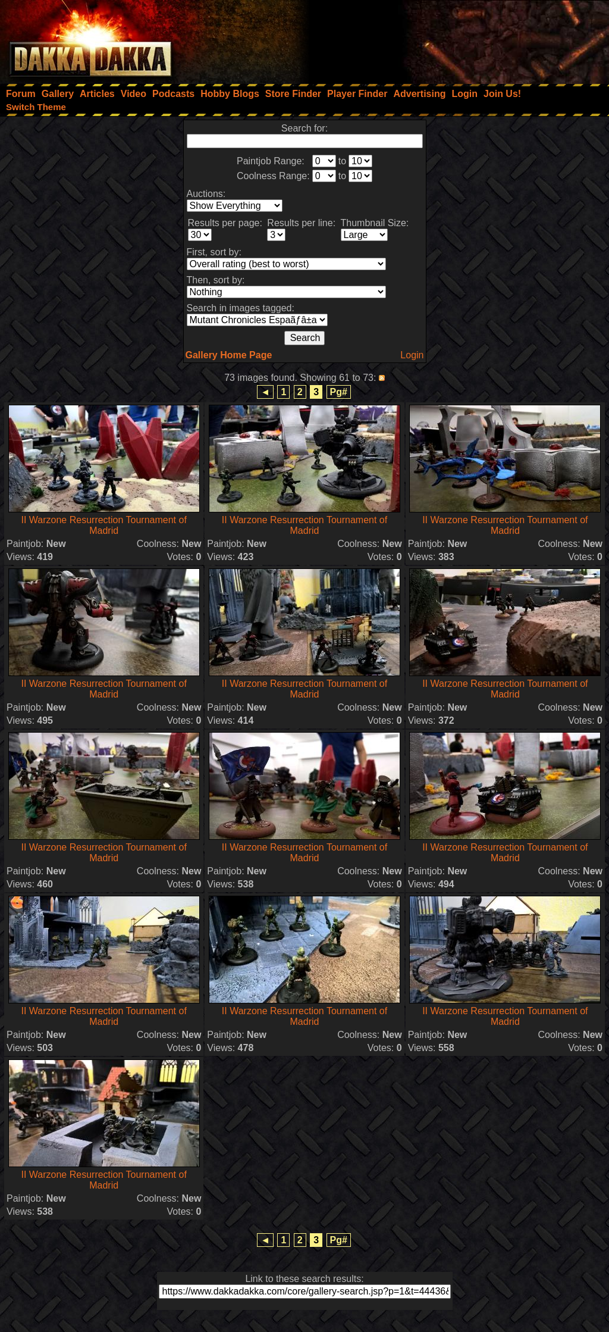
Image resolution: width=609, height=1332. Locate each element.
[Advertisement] (449, 39)
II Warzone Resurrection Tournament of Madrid (103, 525)
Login (411, 355)
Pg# (338, 392)
